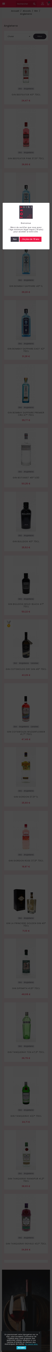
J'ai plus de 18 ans (30, 239)
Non (15, 239)
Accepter (21, 1348)
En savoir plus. (31, 1344)
